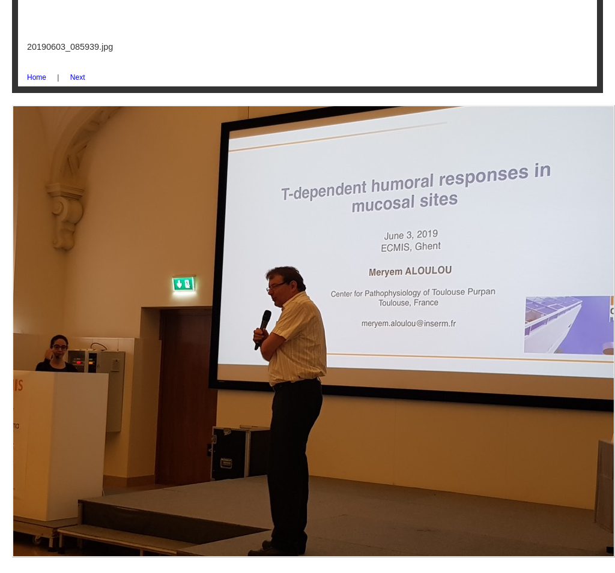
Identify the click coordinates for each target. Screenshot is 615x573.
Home (36, 77)
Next (77, 77)
